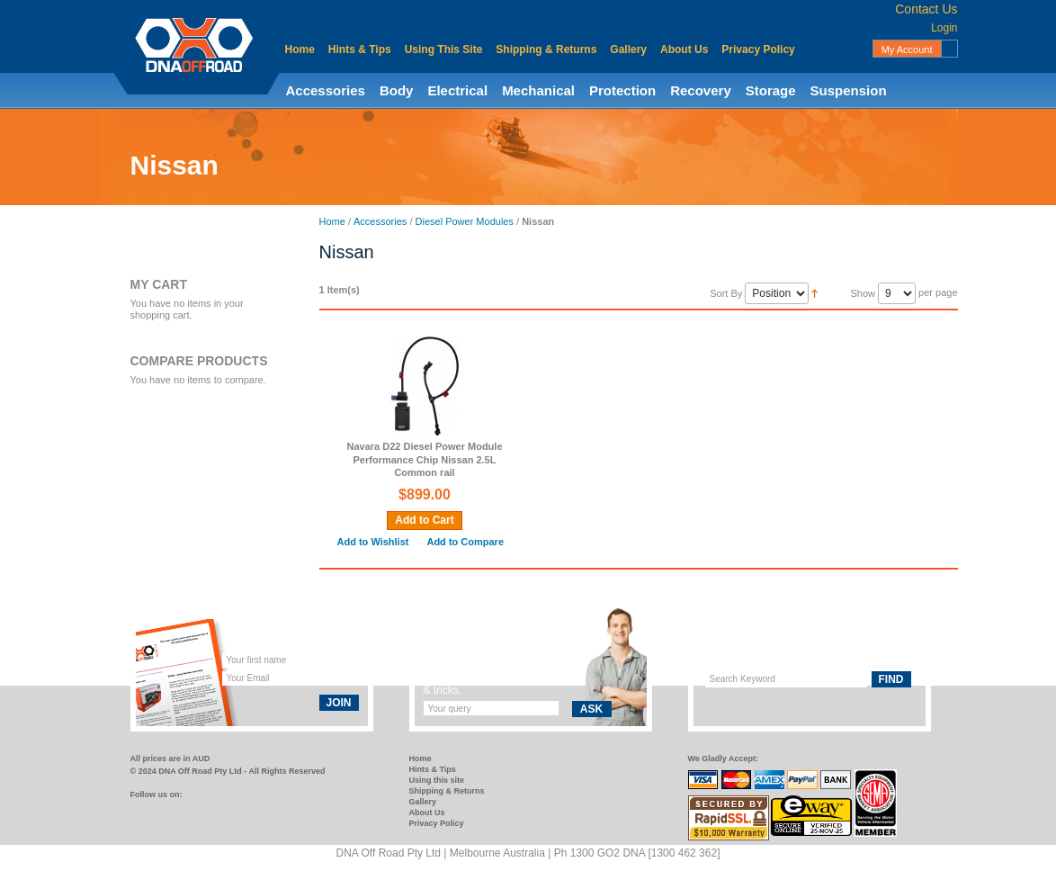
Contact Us (926, 9)
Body (397, 90)
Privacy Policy (757, 49)
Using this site (437, 780)
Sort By (726, 293)
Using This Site (444, 49)
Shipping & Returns (546, 49)
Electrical (457, 90)
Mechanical (538, 90)
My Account (907, 49)
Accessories (325, 90)
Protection (622, 90)
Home (300, 49)
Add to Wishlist (373, 541)
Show (862, 293)
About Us (684, 49)
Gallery (628, 49)
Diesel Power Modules (465, 221)
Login (944, 28)
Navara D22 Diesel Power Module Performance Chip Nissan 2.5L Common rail (424, 460)
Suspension (848, 90)
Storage (771, 90)
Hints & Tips (359, 49)
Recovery (700, 90)
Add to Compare (465, 541)
